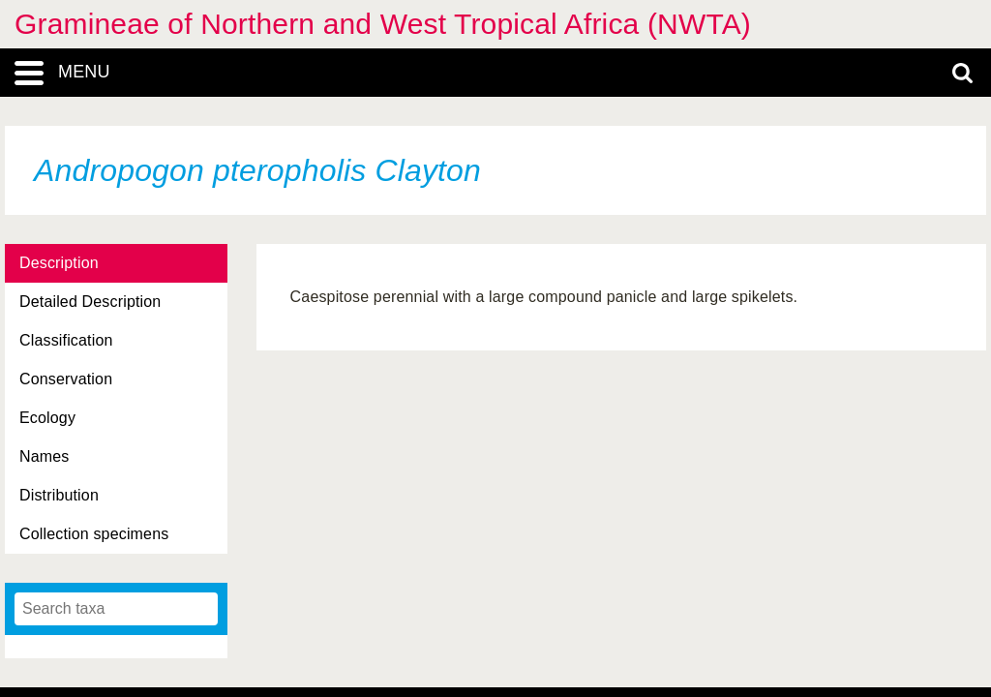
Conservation (65, 379)
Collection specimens (93, 534)
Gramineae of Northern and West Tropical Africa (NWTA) (383, 24)
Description (59, 263)
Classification (66, 340)
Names (44, 456)
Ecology (47, 417)
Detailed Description (90, 301)
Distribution (59, 495)
